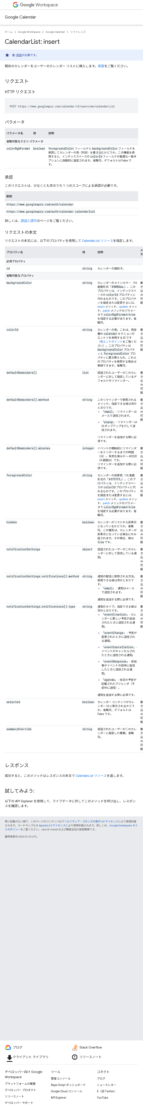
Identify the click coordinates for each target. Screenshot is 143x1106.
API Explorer (58, 1097)
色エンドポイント (111, 341)
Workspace (39, 5)
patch (106, 310)
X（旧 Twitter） (107, 1091)
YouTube (102, 1097)
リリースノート (14, 1096)
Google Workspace (29, 31)
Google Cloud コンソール (66, 1091)
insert (101, 306)
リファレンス (78, 31)
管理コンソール (61, 1078)
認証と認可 (29, 221)
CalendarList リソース (97, 241)
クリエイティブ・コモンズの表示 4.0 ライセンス (90, 821)
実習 (101, 66)
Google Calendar (20, 17)
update (123, 306)
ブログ (101, 1078)
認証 (19, 55)
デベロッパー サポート (19, 1102)
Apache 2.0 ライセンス (52, 825)
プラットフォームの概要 (20, 1083)
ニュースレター (106, 1085)
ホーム (9, 31)
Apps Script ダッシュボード (68, 1085)
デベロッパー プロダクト (20, 1090)
